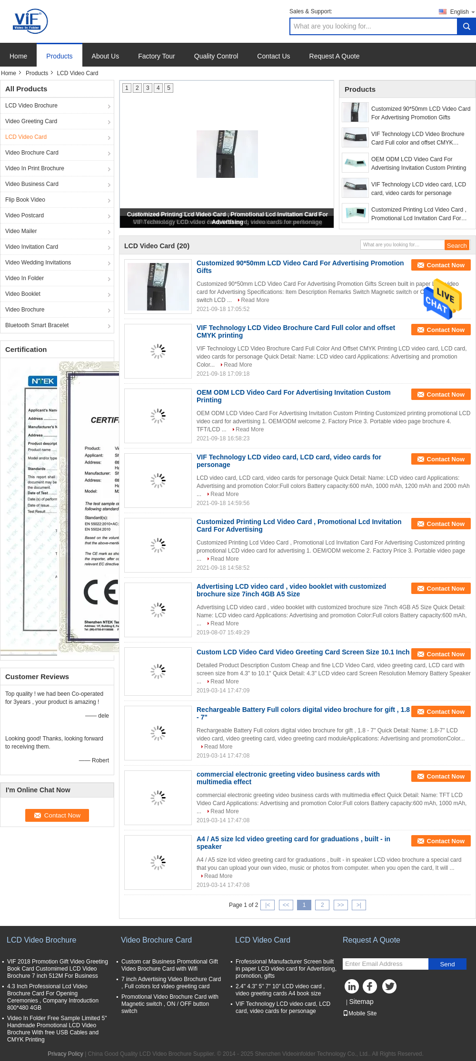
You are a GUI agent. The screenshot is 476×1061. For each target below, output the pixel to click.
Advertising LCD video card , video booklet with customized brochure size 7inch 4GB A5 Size (291, 590)
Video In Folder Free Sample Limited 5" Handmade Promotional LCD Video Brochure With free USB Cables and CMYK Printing (57, 1029)
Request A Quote (334, 56)
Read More (255, 300)
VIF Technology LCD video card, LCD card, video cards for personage (418, 188)
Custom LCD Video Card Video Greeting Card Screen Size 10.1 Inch (303, 652)
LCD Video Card (26, 137)
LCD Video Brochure (31, 105)
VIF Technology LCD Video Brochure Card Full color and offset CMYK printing (418, 139)
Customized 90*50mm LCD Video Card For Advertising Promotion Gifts (421, 113)
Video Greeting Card (31, 121)
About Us (105, 56)
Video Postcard (24, 215)
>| (359, 905)
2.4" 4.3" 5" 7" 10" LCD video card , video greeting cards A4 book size (280, 990)
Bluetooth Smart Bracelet (37, 325)
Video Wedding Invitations (38, 262)
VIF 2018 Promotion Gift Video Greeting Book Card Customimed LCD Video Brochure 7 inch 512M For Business (57, 968)
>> (340, 905)
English (463, 11)
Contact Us (273, 56)
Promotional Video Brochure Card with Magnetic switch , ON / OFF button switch (169, 1003)
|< (267, 905)
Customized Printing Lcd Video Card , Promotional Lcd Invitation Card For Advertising (418, 214)
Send (447, 964)
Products (59, 56)
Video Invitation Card (31, 246)
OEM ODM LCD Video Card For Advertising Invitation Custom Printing (418, 163)
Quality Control (216, 56)
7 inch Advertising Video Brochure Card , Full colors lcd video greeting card (171, 983)
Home (18, 56)
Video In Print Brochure (34, 168)
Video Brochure (25, 309)
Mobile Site (360, 1013)
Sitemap (361, 1001)
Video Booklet (22, 294)
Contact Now (446, 265)
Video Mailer (21, 231)
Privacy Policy (65, 1054)
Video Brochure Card (32, 152)
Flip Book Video (25, 199)
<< (286, 905)
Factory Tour (156, 56)
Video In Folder (24, 278)
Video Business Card (32, 184)
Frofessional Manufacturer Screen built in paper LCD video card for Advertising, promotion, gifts (286, 968)
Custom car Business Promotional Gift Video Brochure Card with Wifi (169, 965)
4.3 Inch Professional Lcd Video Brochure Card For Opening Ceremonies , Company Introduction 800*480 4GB (53, 997)
